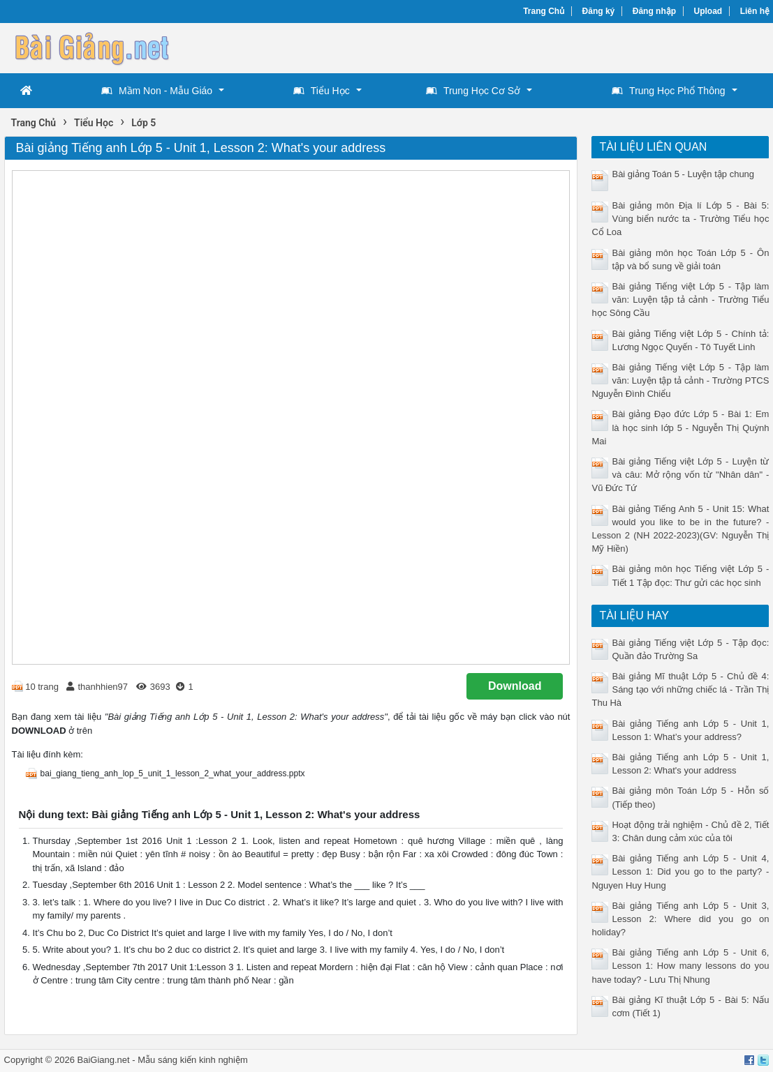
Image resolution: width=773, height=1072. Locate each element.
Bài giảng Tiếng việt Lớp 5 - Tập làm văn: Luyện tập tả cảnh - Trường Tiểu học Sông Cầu (680, 299)
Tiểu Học (321, 90)
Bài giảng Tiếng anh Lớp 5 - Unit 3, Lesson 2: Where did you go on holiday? (680, 918)
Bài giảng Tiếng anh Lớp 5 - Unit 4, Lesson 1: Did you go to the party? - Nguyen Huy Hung (680, 871)
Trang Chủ (543, 11)
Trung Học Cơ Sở (473, 90)
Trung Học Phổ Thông (668, 90)
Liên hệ (755, 11)
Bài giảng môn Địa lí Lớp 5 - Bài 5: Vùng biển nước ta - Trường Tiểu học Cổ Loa (680, 218)
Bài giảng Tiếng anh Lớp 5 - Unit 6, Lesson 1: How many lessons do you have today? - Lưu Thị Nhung (680, 965)
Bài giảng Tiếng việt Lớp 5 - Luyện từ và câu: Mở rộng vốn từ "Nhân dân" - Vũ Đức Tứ (680, 474)
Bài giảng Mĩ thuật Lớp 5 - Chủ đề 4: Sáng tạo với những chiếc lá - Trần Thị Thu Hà (680, 689)
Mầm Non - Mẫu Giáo (156, 90)
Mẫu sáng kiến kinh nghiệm (193, 1060)
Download (514, 686)
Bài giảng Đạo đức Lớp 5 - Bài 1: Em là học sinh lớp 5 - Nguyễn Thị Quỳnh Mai (680, 427)
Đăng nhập (654, 11)
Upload (708, 11)
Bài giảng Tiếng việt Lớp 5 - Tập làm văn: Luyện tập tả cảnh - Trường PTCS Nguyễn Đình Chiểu (680, 380)
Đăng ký (598, 11)
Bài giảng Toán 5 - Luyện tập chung (683, 174)
